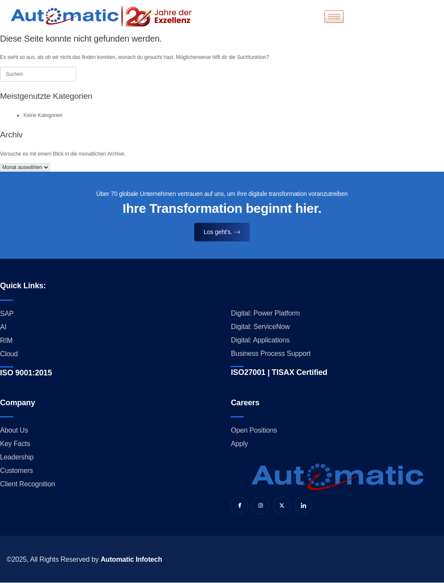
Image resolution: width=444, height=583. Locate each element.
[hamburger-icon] (334, 16)
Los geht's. (222, 231)
